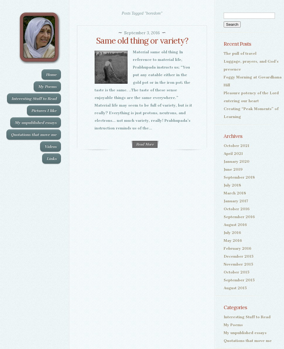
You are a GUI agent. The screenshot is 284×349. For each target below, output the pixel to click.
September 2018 (239, 177)
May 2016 (233, 240)
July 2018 (232, 185)
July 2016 (232, 232)
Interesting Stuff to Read (34, 98)
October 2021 (236, 145)
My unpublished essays (36, 122)
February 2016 (237, 248)
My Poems (47, 86)
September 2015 (239, 280)
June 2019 (233, 169)
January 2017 (236, 201)
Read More (145, 144)
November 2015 (238, 264)
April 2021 (233, 153)
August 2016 (235, 225)
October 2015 (236, 272)
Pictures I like (44, 110)
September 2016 (239, 217)
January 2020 (236, 161)
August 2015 (235, 288)
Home (51, 74)
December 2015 (239, 256)
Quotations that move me (34, 134)
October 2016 (236, 209)
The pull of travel (240, 53)
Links (52, 158)
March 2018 (235, 193)
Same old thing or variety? (142, 40)
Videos (51, 146)
